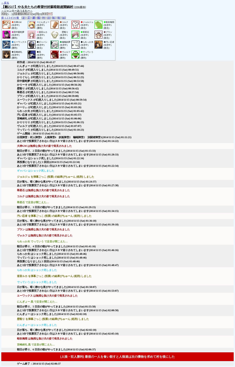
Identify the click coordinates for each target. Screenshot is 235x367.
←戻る (5, 2)
